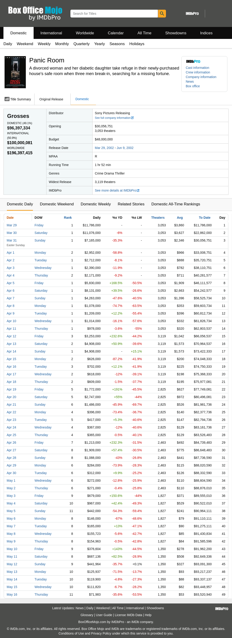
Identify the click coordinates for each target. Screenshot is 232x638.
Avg (180, 217)
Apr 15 (11, 359)
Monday (40, 252)
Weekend (25, 44)
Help (148, 615)
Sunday (40, 240)
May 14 (12, 579)
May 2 (11, 488)
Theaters (158, 217)
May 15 (12, 587)
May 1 (11, 480)
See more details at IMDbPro (117, 190)
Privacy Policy (101, 633)
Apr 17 (11, 374)
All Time (144, 33)
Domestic (18, 33)
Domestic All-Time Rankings (175, 204)
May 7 (11, 526)
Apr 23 (11, 420)
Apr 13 (11, 344)
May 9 (11, 541)
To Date (204, 217)
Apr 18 (11, 382)
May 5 (11, 511)
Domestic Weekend (57, 204)
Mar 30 (12, 233)
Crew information (198, 72)
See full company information (114, 117)
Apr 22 (11, 412)
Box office (193, 86)
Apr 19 (11, 389)
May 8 (11, 534)
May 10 (12, 549)
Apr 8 (10, 306)
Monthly (62, 44)
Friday (39, 225)
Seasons (117, 44)
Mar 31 (12, 240)
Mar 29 (12, 225)
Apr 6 (10, 290)
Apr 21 (11, 404)
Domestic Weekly (96, 204)
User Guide (104, 615)
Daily (7, 44)
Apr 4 (10, 275)
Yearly (99, 44)
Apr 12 (11, 336)
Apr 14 (11, 351)
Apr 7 (10, 298)
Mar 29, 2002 (104, 148)
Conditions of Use (71, 633)
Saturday (41, 233)
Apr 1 (10, 252)
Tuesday (41, 260)
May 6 (11, 518)
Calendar (116, 33)
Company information (201, 77)
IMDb (135, 622)
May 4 (11, 503)
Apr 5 (10, 283)
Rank (68, 217)
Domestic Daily (20, 204)
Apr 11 (11, 328)
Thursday (41, 275)
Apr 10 (11, 321)
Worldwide (85, 33)
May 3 (11, 496)
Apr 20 (11, 397)
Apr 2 (10, 260)
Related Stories (131, 204)
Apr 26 (11, 442)
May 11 (12, 556)
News (190, 81)
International (51, 33)
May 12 (12, 564)
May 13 (12, 572)
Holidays (136, 44)
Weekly (44, 44)
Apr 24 (11, 427)
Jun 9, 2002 (125, 148)
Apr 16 (11, 366)
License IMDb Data (128, 615)
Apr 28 (11, 458)
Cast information (197, 68)
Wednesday (43, 268)
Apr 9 (10, 313)
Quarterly (81, 44)
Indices (206, 33)
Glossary (87, 615)
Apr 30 (11, 473)
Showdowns (175, 33)
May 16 (12, 594)
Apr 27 (11, 450)
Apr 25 (11, 435)
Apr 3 (10, 268)
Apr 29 (11, 465)
